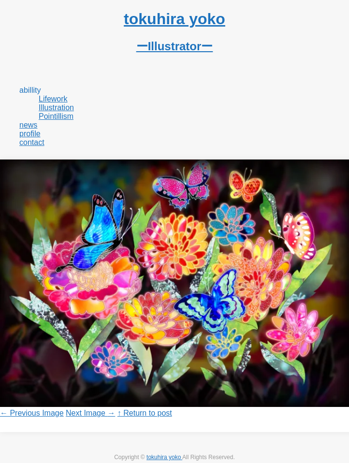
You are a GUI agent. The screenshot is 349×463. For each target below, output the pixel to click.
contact (31, 142)
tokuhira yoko (164, 457)
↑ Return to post (144, 413)
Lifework (53, 99)
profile (30, 134)
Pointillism (56, 116)
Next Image (90, 413)
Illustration (56, 107)
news (28, 125)
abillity (30, 90)
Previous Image (32, 413)
